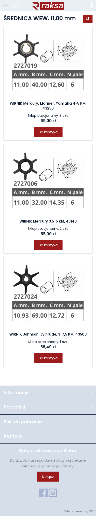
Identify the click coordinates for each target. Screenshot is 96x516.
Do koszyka (48, 132)
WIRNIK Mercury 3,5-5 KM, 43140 (48, 221)
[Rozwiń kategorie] (5, 5)
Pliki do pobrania (48, 422)
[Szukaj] (15, 5)
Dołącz (48, 476)
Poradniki (48, 407)
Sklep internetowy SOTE (80, 511)
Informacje (48, 392)
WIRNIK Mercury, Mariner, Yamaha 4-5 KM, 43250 (48, 105)
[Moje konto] (91, 5)
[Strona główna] (48, 5)
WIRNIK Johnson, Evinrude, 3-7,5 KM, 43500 (48, 334)
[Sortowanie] (88, 19)
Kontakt (13, 436)
